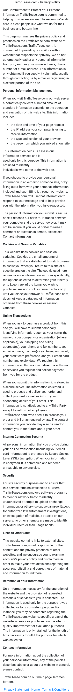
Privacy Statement (16, 689)
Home (35, 689)
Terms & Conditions (55, 689)
